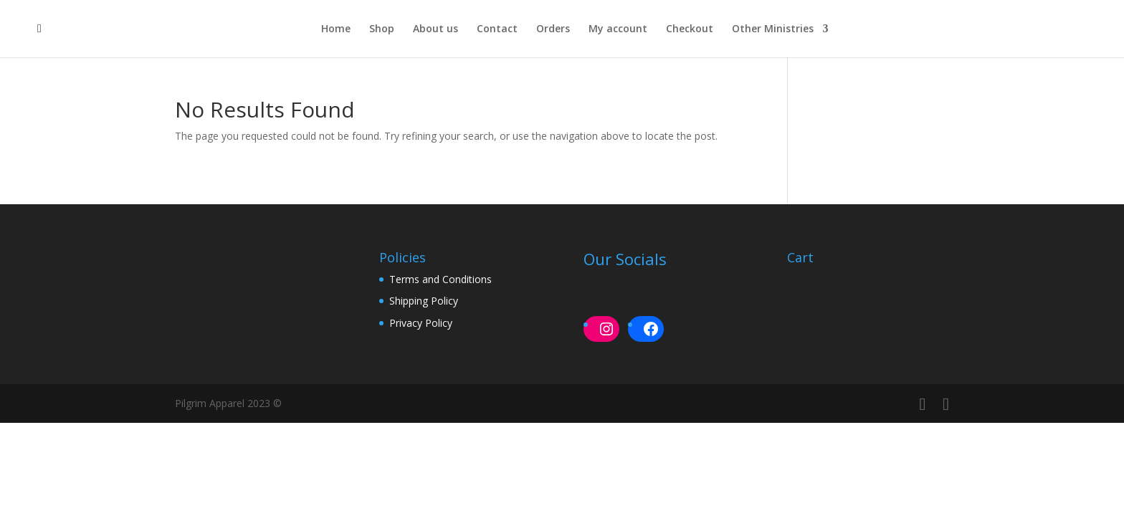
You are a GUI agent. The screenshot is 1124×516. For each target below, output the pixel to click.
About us (435, 29)
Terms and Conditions (440, 279)
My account (618, 29)
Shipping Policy (423, 300)
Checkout (689, 29)
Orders (553, 29)
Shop (381, 29)
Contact (497, 29)
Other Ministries (773, 29)
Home (336, 29)
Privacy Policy (420, 323)
